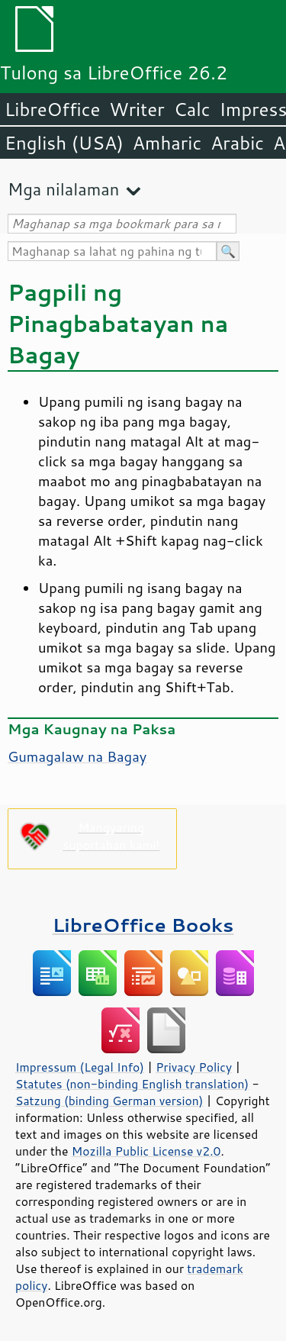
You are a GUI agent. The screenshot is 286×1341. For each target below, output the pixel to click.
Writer (136, 109)
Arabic (237, 143)
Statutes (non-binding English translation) (132, 1083)
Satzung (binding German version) (109, 1100)
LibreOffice (52, 109)
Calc (192, 109)
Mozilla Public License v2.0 (146, 1151)
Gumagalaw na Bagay (77, 756)
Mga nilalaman (63, 189)
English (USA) (64, 143)
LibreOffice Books (143, 924)
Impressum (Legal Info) (79, 1067)
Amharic (167, 143)
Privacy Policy (194, 1067)
